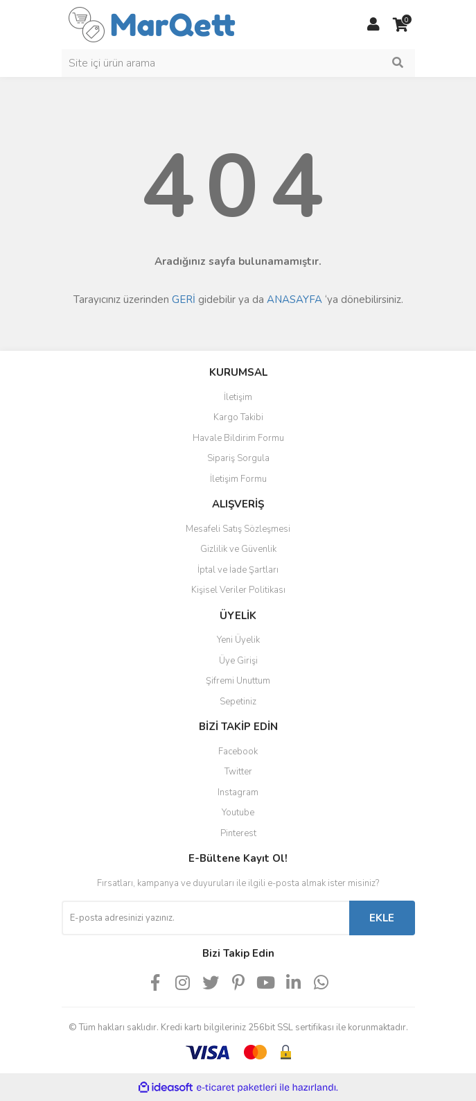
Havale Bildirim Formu (238, 438)
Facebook (238, 751)
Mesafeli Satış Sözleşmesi (238, 529)
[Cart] (401, 25)
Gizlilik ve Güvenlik (238, 549)
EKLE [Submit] (381, 918)
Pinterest (238, 833)
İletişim (238, 397)
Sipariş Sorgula (238, 458)
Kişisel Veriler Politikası (238, 590)
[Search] (238, 63)
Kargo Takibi (238, 417)
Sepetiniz (238, 701)
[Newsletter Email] (205, 918)
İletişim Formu (238, 479)
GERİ (183, 299)
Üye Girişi (238, 660)
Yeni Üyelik (238, 640)
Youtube (238, 812)
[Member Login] (373, 25)
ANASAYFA (294, 299)
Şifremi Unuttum (238, 681)
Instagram (238, 792)
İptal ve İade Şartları (238, 570)
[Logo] (152, 23)
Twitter (238, 771)
